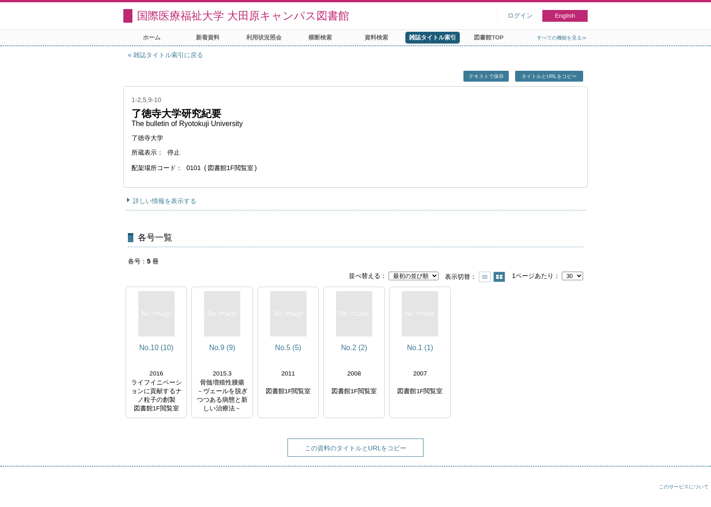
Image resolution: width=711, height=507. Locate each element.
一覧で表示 (485, 277)
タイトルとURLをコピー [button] (548, 76)
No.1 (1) (420, 347)
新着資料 (207, 37)
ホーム (152, 37)
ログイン (520, 15)
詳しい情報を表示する (164, 201)
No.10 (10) (156, 347)
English (565, 15)
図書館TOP (488, 37)
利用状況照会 (264, 37)
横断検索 (320, 37)
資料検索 (376, 37)
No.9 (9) (222, 347)
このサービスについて (684, 486)
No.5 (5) (288, 347)
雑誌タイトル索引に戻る (168, 54)
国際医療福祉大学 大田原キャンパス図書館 (243, 16)
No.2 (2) (354, 347)
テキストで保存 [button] (486, 76)
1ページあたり (533, 275)
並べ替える (364, 275)
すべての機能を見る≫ (562, 37)
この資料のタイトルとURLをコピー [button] (356, 448)
